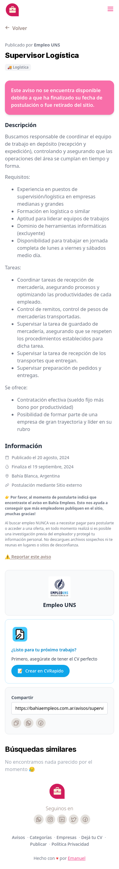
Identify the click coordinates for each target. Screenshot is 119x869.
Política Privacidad (70, 844)
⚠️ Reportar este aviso (28, 557)
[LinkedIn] (62, 819)
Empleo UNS (59, 605)
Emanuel (77, 858)
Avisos (19, 837)
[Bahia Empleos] (12, 9)
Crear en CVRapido (40, 671)
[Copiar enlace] (16, 723)
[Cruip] (57, 791)
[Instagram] (50, 819)
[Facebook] (41, 723)
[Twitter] (74, 819)
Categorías (41, 837)
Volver (16, 28)
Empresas (67, 837)
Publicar (39, 844)
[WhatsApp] (28, 723)
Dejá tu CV (92, 837)
